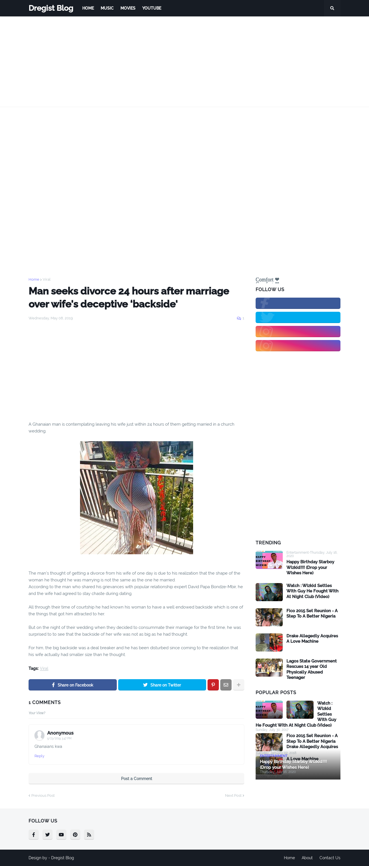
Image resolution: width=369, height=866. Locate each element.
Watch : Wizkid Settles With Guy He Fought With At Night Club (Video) (312, 591)
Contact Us (330, 858)
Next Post (233, 795)
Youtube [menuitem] (151, 8)
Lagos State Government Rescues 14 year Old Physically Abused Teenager (311, 669)
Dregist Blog (51, 8)
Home (34, 279)
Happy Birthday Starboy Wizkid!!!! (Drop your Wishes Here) (310, 567)
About (307, 858)
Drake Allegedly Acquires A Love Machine (312, 638)
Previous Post (43, 795)
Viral (47, 279)
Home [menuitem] (88, 8)
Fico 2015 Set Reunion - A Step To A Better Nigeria (312, 613)
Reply (39, 756)
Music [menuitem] (107, 8)
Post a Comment (136, 778)
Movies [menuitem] (127, 8)
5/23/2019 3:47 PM (59, 738)
